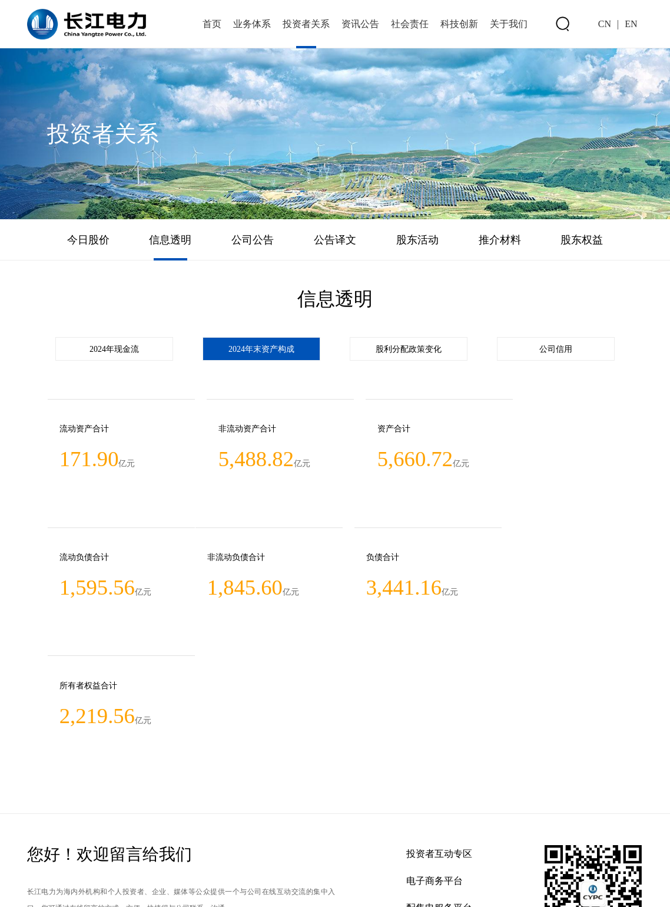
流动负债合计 (511, 429)
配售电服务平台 (439, 782)
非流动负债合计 (88, 559)
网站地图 (41, 886)
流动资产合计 (83, 429)
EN (631, 24)
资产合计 (360, 429)
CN (604, 24)
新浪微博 (425, 837)
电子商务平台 (434, 755)
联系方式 (80, 886)
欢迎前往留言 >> (70, 828)
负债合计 (217, 559)
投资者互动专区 (439, 728)
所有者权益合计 (373, 559)
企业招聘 (425, 809)
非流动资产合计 (230, 429)
